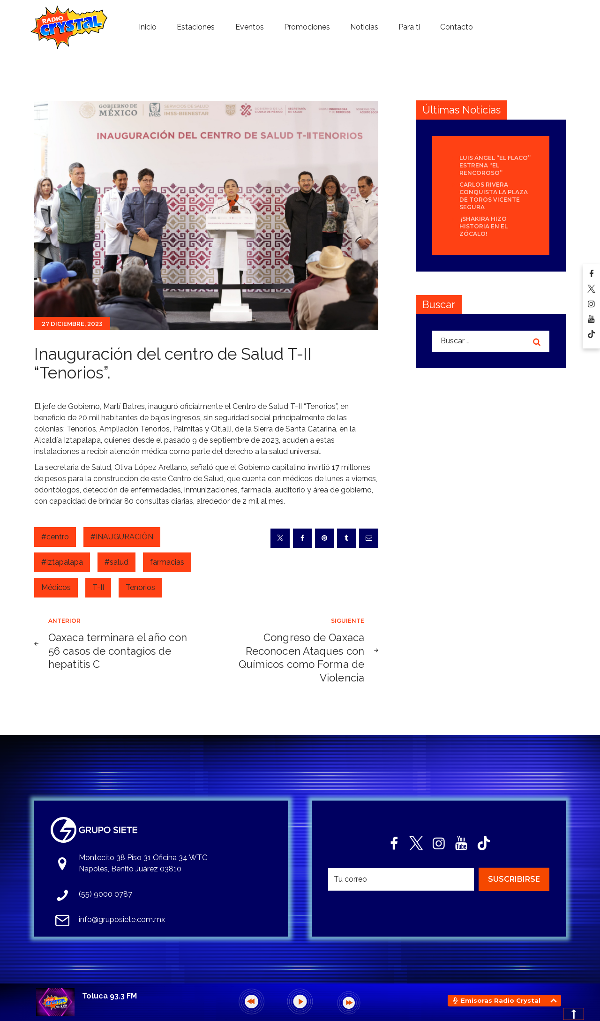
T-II (98, 587)
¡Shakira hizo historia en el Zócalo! (483, 226)
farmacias (167, 562)
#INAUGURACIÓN (121, 536)
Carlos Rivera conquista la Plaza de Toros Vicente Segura (493, 196)
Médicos (56, 587)
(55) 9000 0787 (105, 894)
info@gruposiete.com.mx (122, 919)
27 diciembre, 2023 (72, 323)
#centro (55, 536)
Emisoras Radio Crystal (500, 1000)
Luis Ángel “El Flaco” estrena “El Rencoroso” (495, 165)
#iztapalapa (62, 562)
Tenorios (140, 587)
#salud (116, 562)
